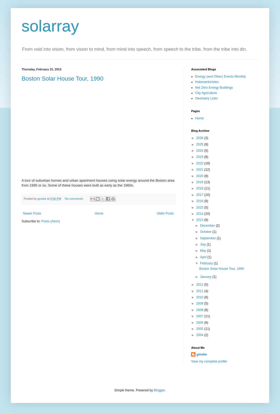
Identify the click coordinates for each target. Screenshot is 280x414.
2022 (200, 163)
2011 (200, 291)
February (207, 263)
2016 (200, 201)
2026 (200, 138)
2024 (200, 151)
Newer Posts (32, 213)
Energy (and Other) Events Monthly (220, 76)
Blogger (159, 390)
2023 (200, 157)
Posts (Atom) (50, 221)
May (203, 251)
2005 (200, 329)
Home (99, 213)
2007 (200, 316)
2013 (200, 220)
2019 (200, 182)
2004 (200, 335)
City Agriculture (206, 93)
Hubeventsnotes (207, 82)
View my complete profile (209, 361)
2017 (200, 195)
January (206, 277)
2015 (200, 207)
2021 (200, 169)
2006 (200, 323)
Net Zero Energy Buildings (214, 87)
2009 (200, 303)
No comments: (74, 198)
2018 (200, 188)
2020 (200, 176)
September (208, 238)
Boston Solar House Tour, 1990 (62, 78)
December (208, 225)
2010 (200, 297)
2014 (200, 214)
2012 (200, 285)
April (203, 257)
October (206, 232)
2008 (200, 310)
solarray (50, 26)
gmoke (202, 354)
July (203, 244)
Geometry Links (206, 98)
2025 (200, 144)
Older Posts (165, 213)
